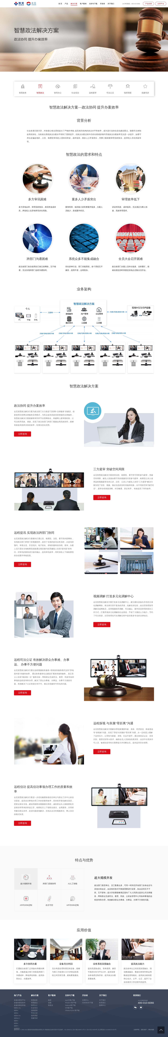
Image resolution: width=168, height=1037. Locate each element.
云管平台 (161, 4)
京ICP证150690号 (92, 1029)
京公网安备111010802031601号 (107, 1029)
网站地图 (151, 1029)
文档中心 (85, 1000)
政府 (49, 1000)
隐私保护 (144, 1029)
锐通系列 (17, 1028)
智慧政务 (34, 1000)
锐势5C (16, 1021)
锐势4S (16, 1013)
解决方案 (74, 4)
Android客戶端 (70, 1005)
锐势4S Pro (17, 1015)
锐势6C (16, 1023)
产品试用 (148, 4)
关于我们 (111, 4)
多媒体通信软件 (19, 1003)
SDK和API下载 (87, 1003)
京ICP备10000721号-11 (80, 1029)
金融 (49, 1003)
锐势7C (16, 1026)
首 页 (60, 4)
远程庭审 (34, 1010)
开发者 (102, 4)
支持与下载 (93, 4)
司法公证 (34, 1013)
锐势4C (16, 1010)
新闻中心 (102, 1005)
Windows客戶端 (70, 1003)
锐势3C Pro (17, 1008)
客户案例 (83, 4)
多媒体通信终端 (19, 1005)
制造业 (50, 1005)
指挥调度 (34, 1015)
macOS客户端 (70, 1000)
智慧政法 (34, 1003)
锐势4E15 (17, 1018)
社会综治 (34, 1008)
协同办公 (34, 1005)
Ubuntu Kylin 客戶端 (72, 1010)
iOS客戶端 (69, 1008)
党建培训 (34, 1018)
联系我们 (102, 1003)
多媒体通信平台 (19, 1000)
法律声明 (136, 1029)
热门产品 (17, 995)
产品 (66, 4)
